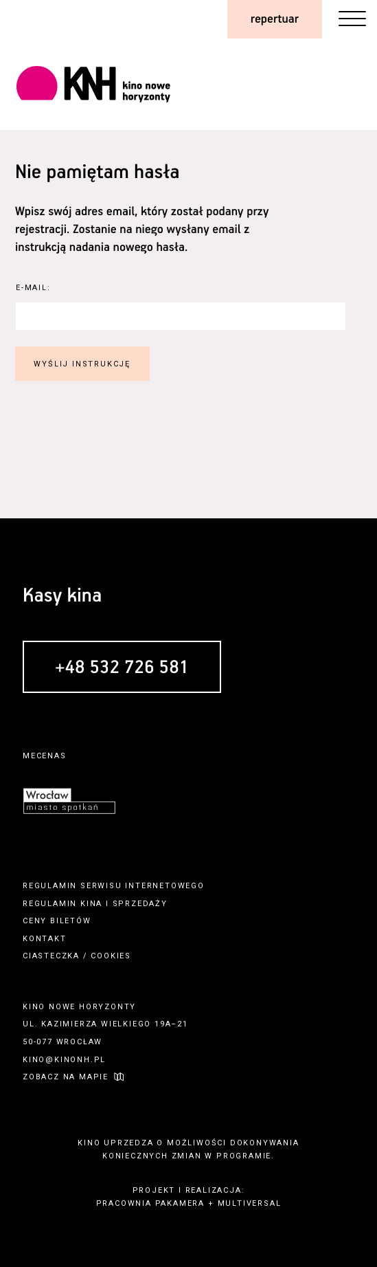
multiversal (250, 1203)
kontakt (45, 938)
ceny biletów (57, 920)
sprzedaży (140, 903)
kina (91, 903)
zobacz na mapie (65, 1076)
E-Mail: (33, 287)
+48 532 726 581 (122, 668)
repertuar (275, 19)
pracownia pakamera (150, 1203)
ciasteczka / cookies (77, 955)
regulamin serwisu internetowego (114, 885)
